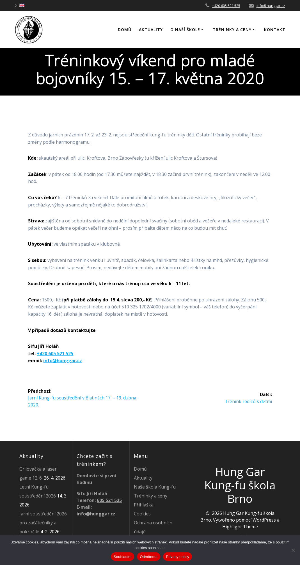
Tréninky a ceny (232, 29)
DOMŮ (124, 29)
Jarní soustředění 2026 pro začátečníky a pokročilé (43, 523)
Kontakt (274, 29)
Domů (140, 469)
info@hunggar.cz (271, 5)
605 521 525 (109, 500)
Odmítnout (148, 557)
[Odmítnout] (293, 550)
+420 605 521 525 (226, 5)
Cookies (142, 514)
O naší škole (185, 29)
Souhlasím (123, 557)
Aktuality (151, 29)
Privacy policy (177, 557)
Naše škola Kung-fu (155, 487)
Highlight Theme (240, 527)
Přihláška (144, 505)
